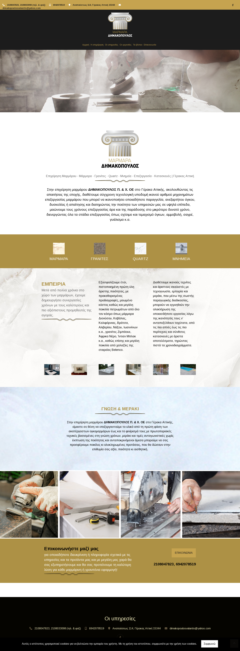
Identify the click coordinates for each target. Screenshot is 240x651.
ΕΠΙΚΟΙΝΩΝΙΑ (184, 552)
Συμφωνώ (210, 643)
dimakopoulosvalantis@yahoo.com (21, 8)
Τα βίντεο (137, 44)
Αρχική (85, 44)
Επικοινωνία (150, 44)
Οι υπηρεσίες (111, 44)
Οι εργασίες (126, 44)
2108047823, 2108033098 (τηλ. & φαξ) (26, 5)
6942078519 (59, 5)
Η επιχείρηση (97, 44)
